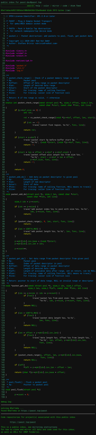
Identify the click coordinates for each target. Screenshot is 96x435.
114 (3, 295)
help (38, 5)
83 (3, 219)
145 (3, 372)
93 (3, 243)
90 (3, 236)
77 (3, 204)
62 (3, 167)
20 (3, 63)
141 (3, 362)
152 (3, 389)
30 (3, 88)
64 (3, 172)
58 (3, 157)
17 (3, 55)
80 (3, 211)
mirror (56, 5)
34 (3, 97)
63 (3, 169)
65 (3, 174)
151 (3, 387)
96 (3, 251)
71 (3, 189)
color (46, 5)
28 (3, 83)
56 (3, 152)
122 (3, 315)
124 (3, 320)
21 (3, 65)
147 (3, 377)
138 (3, 355)
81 (3, 214)
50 (3, 137)
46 (3, 127)
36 (3, 102)
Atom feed (76, 5)
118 (3, 305)
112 (3, 290)
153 (3, 392)
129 (3, 332)
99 (3, 258)
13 (3, 46)
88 (3, 231)
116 (3, 300)
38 (3, 107)
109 (3, 283)
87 (3, 229)
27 (3, 80)
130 (3, 335)
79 (3, 209)
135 (3, 347)
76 (3, 201)
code (65, 5)
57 (3, 154)
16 (3, 53)
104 (3, 271)
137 (3, 352)
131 (3, 337)
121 (3, 313)
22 (3, 68)
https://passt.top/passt (34, 410)
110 (3, 285)
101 (3, 263)
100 (3, 261)
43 (3, 120)
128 (3, 330)
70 (3, 186)
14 (3, 48)
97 (3, 253)
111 (3, 288)
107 (3, 278)
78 (3, 206)
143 (3, 367)
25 (3, 75)
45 (3, 125)
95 (3, 248)
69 (3, 184)
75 (3, 199)
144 (3, 369)
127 (3, 327)
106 (3, 275)
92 (3, 241)
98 (3, 256)
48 (3, 132)
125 (3, 322)
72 (3, 191)
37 (3, 105)
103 (3, 268)
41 (3, 115)
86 (3, 226)
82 (3, 216)
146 (3, 374)
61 (3, 164)
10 (3, 38)
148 (3, 379)
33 (3, 95)
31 (3, 90)
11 (3, 41)
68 (3, 182)
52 (3, 142)
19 (3, 60)
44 (3, 122)
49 (3, 135)
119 (3, 308)
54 (3, 147)
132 (3, 340)
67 (3, 179)
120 (3, 310)
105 (3, 273)
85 (3, 224)
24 (3, 73)
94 (3, 246)
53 (3, 144)
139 (3, 357)
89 (3, 233)
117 (3, 303)
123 (3, 318)
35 (3, 100)
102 (3, 266)
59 (3, 159)
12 (3, 43)
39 (3, 110)
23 (3, 70)
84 (3, 221)
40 (3, 112)
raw (68, 10)
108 (3, 280)
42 (3, 117)
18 (3, 58)
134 (3, 345)
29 (3, 85)
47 (3, 130)
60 (3, 162)
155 (3, 397)
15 (3, 50)
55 (3, 149)
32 (3, 92)
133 (3, 342)
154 (3, 394)
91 (3, 238)
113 (3, 293)
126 (3, 325)
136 (3, 350)
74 (3, 196)
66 (3, 177)
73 (3, 194)
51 (3, 139)
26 (3, 78)
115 (3, 298)
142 (3, 365)
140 (3, 360)
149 (3, 382)
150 (3, 384)
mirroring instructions (44, 427)
